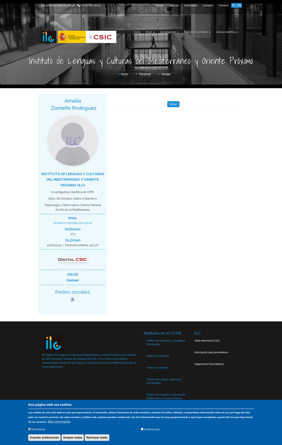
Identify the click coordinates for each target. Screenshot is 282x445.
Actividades (191, 5)
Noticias (174, 5)
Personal (145, 74)
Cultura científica (227, 32)
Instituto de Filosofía (157, 355)
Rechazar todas (97, 438)
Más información (59, 422)
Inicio (137, 32)
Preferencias (152, 430)
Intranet (224, 5)
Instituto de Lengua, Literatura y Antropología (164, 381)
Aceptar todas (72, 438)
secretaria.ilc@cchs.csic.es (59, 5)
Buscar (160, 5)
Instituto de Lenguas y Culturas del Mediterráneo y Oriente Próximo (165, 396)
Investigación (169, 32)
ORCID (72, 274)
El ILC (150, 32)
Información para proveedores (211, 352)
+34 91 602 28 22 (91, 5)
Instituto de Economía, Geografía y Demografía (165, 342)
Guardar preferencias (44, 438)
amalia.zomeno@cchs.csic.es (72, 223)
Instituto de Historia (157, 367)
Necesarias (38, 430)
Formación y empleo (197, 32)
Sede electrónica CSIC (207, 340)
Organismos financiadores (209, 364)
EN (239, 5)
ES (233, 5)
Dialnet (73, 280)
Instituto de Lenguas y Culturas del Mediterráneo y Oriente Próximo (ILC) (72, 179)
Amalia (166, 74)
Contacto (208, 5)
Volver (173, 104)
